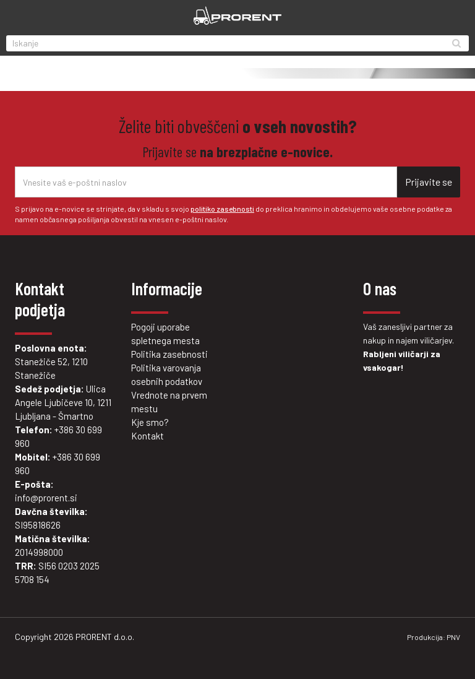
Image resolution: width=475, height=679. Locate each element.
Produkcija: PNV (433, 637)
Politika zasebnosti (169, 354)
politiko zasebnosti (222, 208)
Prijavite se (428, 182)
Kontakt (147, 435)
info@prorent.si (46, 497)
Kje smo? (150, 422)
